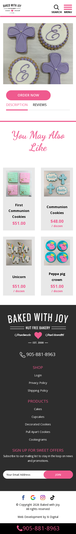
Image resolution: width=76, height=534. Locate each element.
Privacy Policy (38, 383)
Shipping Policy (38, 391)
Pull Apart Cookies (38, 432)
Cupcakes (38, 417)
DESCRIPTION (17, 105)
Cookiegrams (38, 440)
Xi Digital (52, 517)
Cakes (38, 409)
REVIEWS (40, 105)
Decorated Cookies (38, 425)
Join (58, 475)
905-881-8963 (38, 529)
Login (38, 375)
